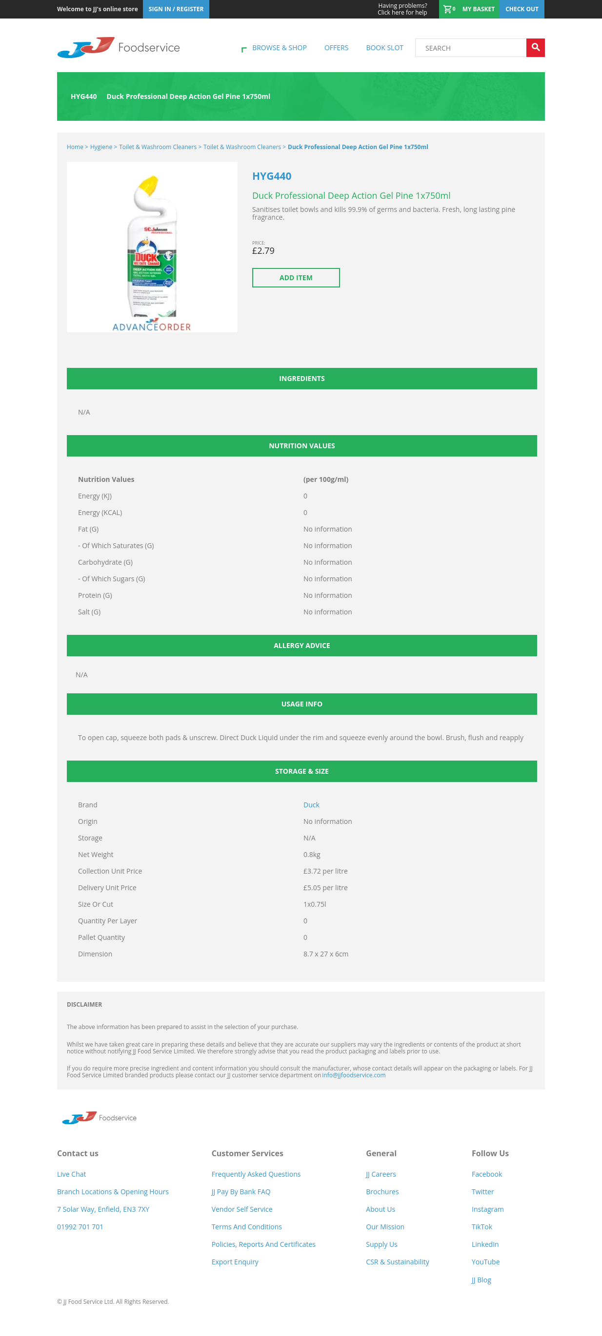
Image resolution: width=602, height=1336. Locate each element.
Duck (311, 804)
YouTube (486, 1261)
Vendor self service (242, 1209)
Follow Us (490, 1153)
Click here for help (402, 9)
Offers (336, 47)
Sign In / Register (176, 9)
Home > (77, 147)
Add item (296, 277)
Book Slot (384, 47)
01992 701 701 (80, 1226)
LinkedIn (485, 1244)
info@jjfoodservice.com (353, 1075)
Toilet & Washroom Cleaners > (160, 147)
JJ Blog (481, 1279)
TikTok (482, 1226)
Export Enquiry (235, 1261)
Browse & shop (279, 47)
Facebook (487, 1174)
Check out (522, 9)
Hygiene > (103, 147)
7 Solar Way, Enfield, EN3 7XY (103, 1209)
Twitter (483, 1191)
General (381, 1153)
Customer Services (247, 1153)
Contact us (78, 1153)
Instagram (488, 1209)
